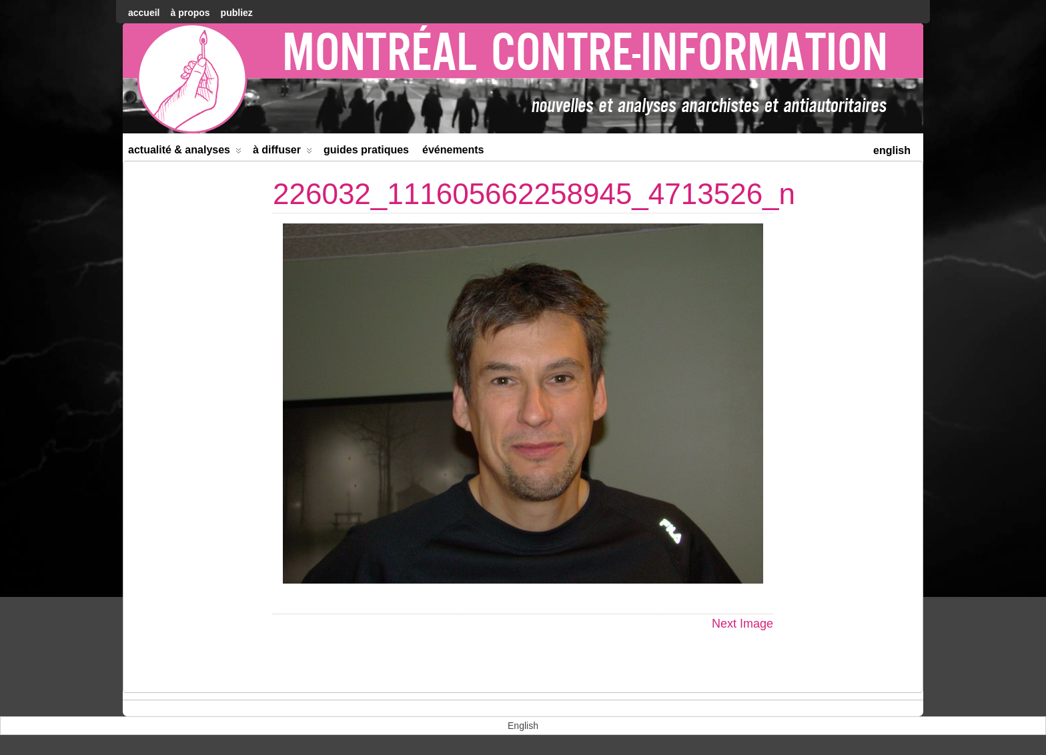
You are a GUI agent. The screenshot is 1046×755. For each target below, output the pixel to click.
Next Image (742, 623)
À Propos (189, 12)
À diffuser (282, 152)
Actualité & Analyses (184, 152)
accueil (143, 12)
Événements (453, 149)
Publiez (237, 12)
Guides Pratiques (366, 149)
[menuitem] (892, 149)
